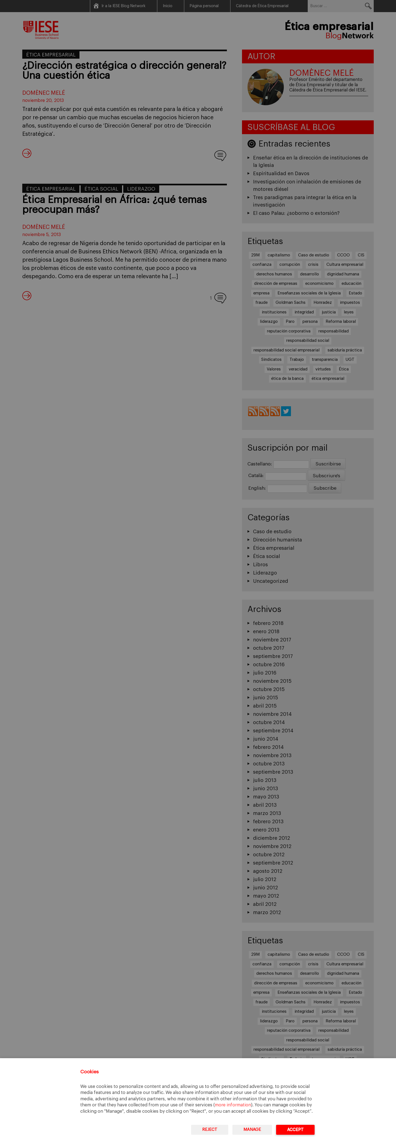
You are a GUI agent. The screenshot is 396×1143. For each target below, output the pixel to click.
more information (233, 1105)
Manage (252, 1130)
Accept (295, 1130)
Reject (209, 1130)
